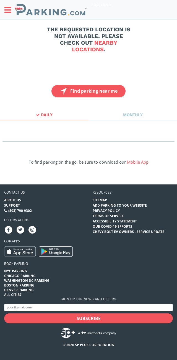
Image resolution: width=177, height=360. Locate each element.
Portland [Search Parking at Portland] (101, 4)
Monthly (133, 114)
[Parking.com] (51, 9)
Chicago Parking (20, 275)
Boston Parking (19, 285)
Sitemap (100, 200)
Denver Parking (19, 290)
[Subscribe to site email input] (88, 307)
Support (12, 205)
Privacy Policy (106, 210)
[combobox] (88, 136)
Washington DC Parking (27, 280)
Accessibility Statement (115, 221)
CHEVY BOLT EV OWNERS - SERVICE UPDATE (128, 231)
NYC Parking (15, 271)
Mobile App (138, 162)
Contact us (14, 192)
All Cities (12, 294)
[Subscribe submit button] (88, 318)
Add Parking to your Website (120, 205)
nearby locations (94, 46)
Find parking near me (88, 91)
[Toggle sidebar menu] (9, 9)
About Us (12, 200)
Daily (44, 114)
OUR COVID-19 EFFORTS (112, 226)
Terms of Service (108, 216)
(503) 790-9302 (20, 210)
